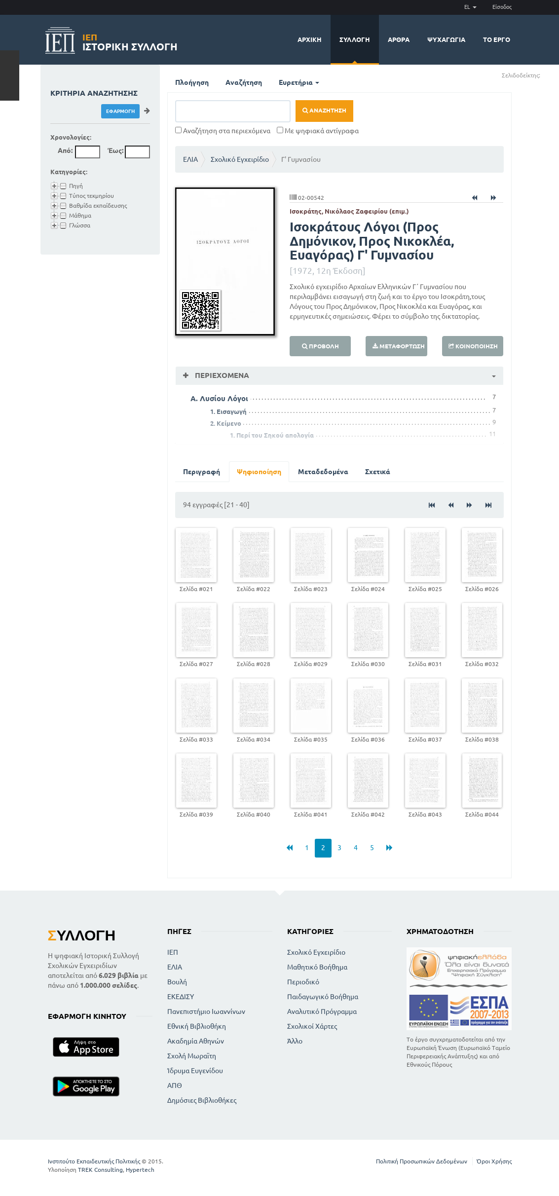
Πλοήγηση (192, 82)
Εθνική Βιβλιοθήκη (196, 1026)
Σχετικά (377, 472)
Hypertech (140, 1169)
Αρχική (310, 39)
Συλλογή (354, 39)
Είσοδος (502, 7)
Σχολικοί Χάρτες (312, 1026)
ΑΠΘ (174, 1085)
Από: (65, 150)
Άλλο (294, 1041)
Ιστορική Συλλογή (130, 40)
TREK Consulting (100, 1169)
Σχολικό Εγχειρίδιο (240, 159)
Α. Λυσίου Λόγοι (219, 398)
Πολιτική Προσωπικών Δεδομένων (421, 1161)
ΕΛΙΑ (190, 159)
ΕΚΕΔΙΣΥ (180, 997)
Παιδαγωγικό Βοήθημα (322, 997)
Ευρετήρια (299, 82)
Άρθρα (399, 39)
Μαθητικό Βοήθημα (317, 967)
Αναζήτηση (243, 82)
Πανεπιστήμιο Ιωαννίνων (206, 1011)
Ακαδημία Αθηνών (195, 1041)
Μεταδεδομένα (323, 472)
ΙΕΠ (172, 952)
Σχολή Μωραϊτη (191, 1056)
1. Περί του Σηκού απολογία (272, 435)
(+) (544, 75)
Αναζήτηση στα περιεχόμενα (222, 131)
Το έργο (496, 39)
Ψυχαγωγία (446, 39)
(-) (551, 75)
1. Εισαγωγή (228, 411)
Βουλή (177, 982)
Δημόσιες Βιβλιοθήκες (201, 1100)
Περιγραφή (201, 472)
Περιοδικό (303, 982)
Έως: (115, 150)
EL (470, 7)
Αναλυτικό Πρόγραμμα (322, 1011)
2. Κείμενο (225, 423)
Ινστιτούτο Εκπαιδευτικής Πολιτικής (94, 1161)
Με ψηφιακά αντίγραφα (318, 131)
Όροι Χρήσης (494, 1161)
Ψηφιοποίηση (259, 472)
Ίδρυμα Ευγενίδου (195, 1071)
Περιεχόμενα (221, 375)
